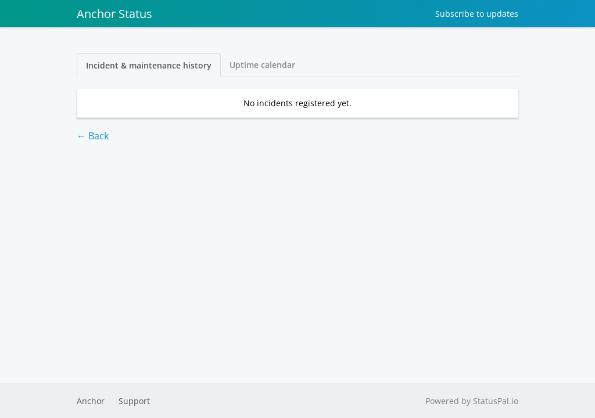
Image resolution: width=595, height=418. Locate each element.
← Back (93, 135)
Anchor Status (114, 13)
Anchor (91, 400)
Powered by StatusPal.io (471, 400)
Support (134, 400)
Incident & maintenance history (149, 65)
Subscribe (476, 13)
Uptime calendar (262, 64)
